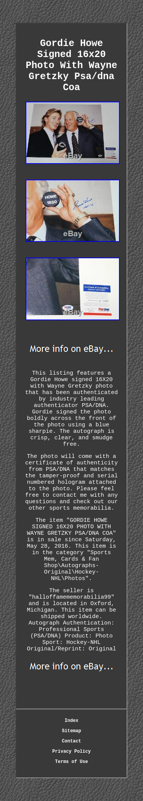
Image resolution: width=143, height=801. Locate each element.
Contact (71, 741)
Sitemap (71, 731)
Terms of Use (71, 761)
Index (71, 720)
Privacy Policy (71, 751)
